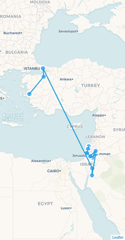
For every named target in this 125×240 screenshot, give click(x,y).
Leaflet (117, 237)
